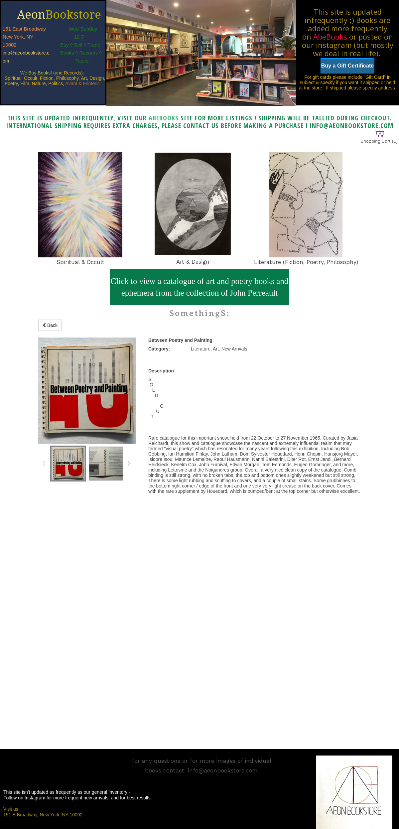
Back (50, 325)
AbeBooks (330, 37)
